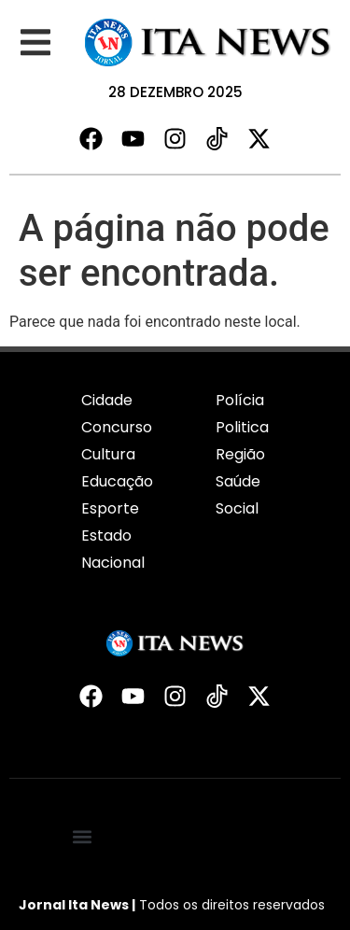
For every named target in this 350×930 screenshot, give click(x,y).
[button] (35, 42)
